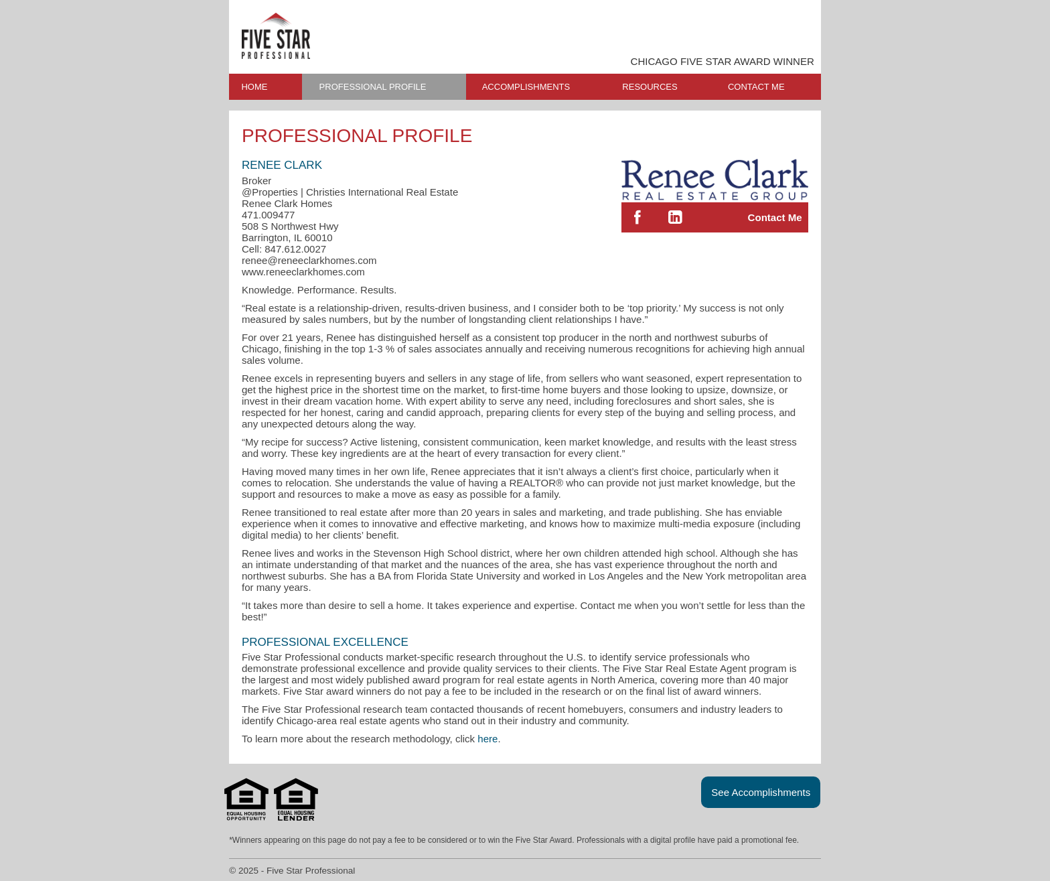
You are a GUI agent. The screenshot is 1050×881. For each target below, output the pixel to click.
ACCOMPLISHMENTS (526, 87)
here (487, 738)
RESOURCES (649, 87)
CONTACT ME (756, 87)
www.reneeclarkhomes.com (303, 271)
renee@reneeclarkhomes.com (309, 260)
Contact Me (775, 217)
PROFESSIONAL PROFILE (373, 87)
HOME (254, 87)
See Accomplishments (760, 792)
